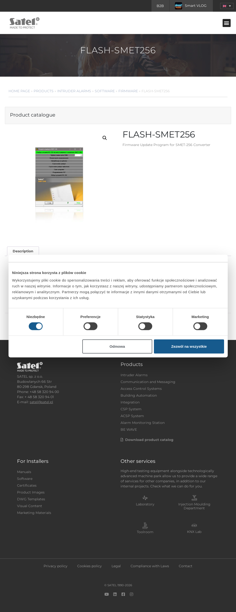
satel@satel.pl (41, 402)
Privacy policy (55, 566)
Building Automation (139, 395)
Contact (185, 566)
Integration (130, 402)
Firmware (128, 91)
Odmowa (117, 346)
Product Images (31, 492)
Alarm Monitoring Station (143, 422)
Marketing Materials (34, 513)
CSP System (131, 409)
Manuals (24, 472)
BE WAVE (129, 429)
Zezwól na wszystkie (189, 346)
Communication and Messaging (148, 382)
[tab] (23, 251)
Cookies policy (89, 566)
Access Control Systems (141, 388)
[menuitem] (227, 6)
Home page (19, 91)
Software (105, 91)
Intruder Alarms (74, 91)
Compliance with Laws (150, 566)
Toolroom (145, 532)
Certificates (27, 485)
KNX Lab (194, 532)
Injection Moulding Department (194, 506)
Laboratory (145, 504)
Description (23, 251)
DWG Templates (31, 499)
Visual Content (29, 506)
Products (44, 91)
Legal (116, 566)
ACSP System (132, 416)
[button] (226, 22)
